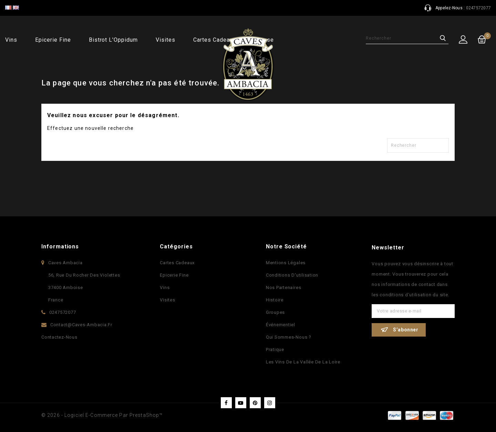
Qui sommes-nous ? (288, 337)
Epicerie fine (53, 40)
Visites (165, 40)
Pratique (275, 349)
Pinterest (255, 402)
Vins (11, 40)
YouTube (240, 402)
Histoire (274, 299)
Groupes (275, 312)
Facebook (226, 402)
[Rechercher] (407, 38)
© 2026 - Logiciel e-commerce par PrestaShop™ (102, 415)
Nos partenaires (283, 287)
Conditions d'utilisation (292, 275)
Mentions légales (286, 262)
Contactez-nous (59, 337)
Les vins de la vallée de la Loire (303, 361)
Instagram (269, 402)
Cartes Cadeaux (177, 262)
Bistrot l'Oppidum (113, 40)
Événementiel (280, 324)
